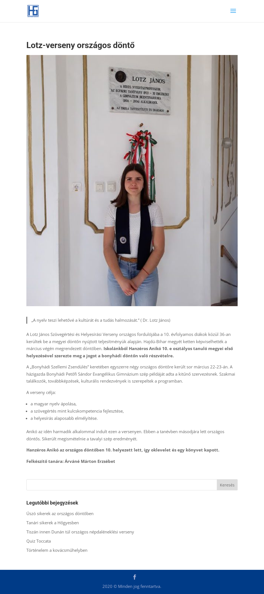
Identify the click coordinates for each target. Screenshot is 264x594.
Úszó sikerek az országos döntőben (60, 513)
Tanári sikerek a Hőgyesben (52, 522)
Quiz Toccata (39, 541)
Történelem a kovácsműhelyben (57, 550)
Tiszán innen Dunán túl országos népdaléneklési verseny (80, 532)
